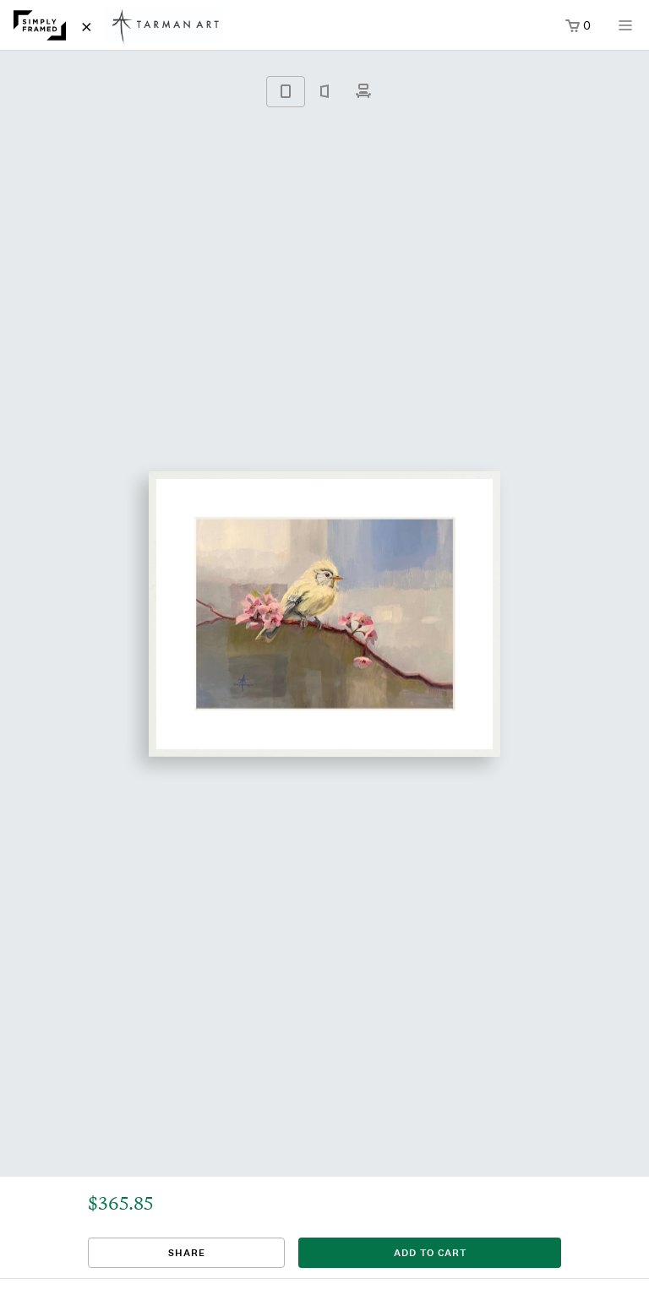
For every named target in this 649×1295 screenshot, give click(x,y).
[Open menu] (625, 31)
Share (186, 1253)
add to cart (430, 1253)
